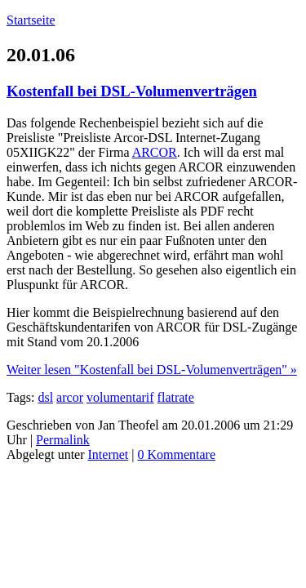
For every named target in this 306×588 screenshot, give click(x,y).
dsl (45, 397)
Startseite (31, 20)
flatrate (175, 397)
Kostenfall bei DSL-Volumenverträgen (132, 91)
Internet (108, 454)
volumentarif (120, 397)
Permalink (63, 440)
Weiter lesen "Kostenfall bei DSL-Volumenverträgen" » (152, 369)
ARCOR (154, 152)
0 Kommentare (176, 454)
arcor (69, 397)
